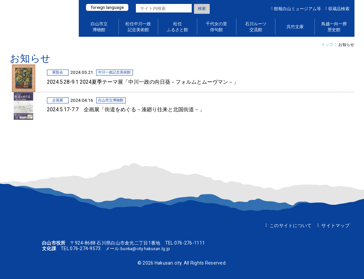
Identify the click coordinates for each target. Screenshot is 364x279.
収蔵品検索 (339, 8)
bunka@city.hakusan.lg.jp (147, 248)
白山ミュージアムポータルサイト (41, 18)
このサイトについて (290, 225)
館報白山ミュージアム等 (297, 8)
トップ (327, 44)
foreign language (109, 8)
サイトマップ (335, 225)
